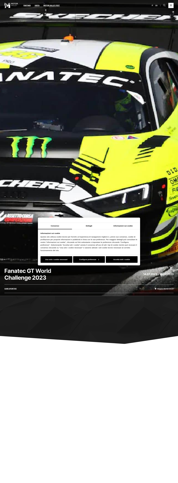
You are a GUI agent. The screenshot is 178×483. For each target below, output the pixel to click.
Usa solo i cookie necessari (56, 259)
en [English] (156, 5)
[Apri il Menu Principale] (171, 5)
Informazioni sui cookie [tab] (123, 226)
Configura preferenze (89, 259)
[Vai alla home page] (11, 5)
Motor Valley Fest (51, 5)
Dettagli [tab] (89, 226)
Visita (37, 5)
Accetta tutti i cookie (121, 259)
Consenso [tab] (55, 226)
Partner (27, 5)
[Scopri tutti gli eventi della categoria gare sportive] (10, 289)
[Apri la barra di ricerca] (164, 5)
